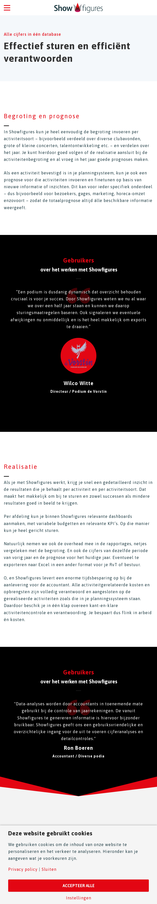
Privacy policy (23, 869)
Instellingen (78, 898)
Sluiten (49, 869)
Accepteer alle (79, 885)
